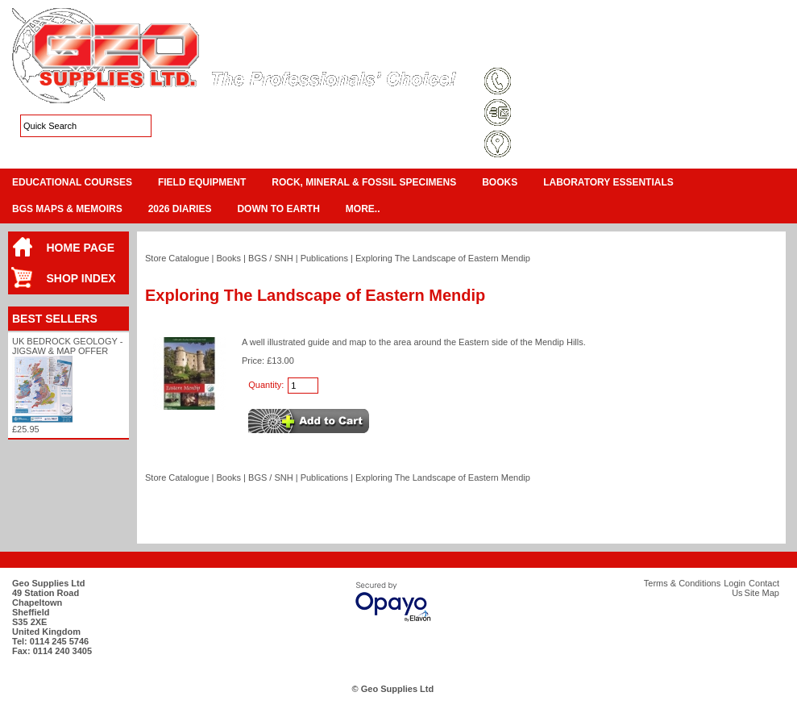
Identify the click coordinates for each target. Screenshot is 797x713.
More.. (363, 209)
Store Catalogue (177, 258)
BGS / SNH (270, 258)
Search (758, 51)
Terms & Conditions (540, 51)
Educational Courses (72, 182)
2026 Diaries (180, 209)
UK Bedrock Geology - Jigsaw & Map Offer (67, 346)
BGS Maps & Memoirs (67, 209)
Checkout (769, 32)
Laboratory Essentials (608, 182)
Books (499, 182)
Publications (324, 258)
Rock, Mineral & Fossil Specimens (364, 182)
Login (657, 51)
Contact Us (706, 51)
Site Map (612, 51)
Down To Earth (278, 209)
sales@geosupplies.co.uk (570, 114)
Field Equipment (202, 182)
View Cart (722, 32)
